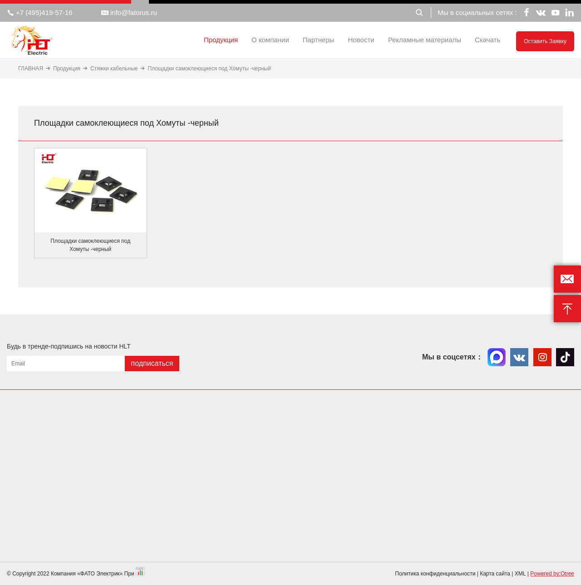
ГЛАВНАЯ (30, 68)
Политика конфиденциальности (435, 573)
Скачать (487, 40)
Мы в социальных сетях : (477, 12)
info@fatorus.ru (129, 13)
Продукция (221, 40)
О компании (270, 40)
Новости (361, 40)
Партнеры (319, 40)
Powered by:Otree (552, 573)
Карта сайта (495, 573)
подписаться (152, 363)
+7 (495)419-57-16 (40, 13)
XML (520, 573)
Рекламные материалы (424, 40)
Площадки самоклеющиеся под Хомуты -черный (209, 68)
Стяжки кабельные (114, 68)
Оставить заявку (545, 41)
